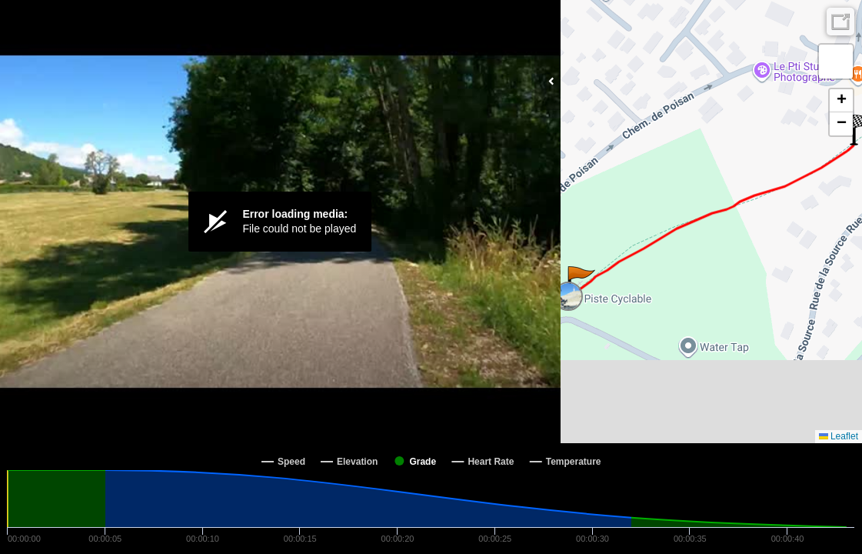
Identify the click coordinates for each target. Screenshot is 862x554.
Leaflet (838, 436)
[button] (580, 281)
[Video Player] (280, 221)
